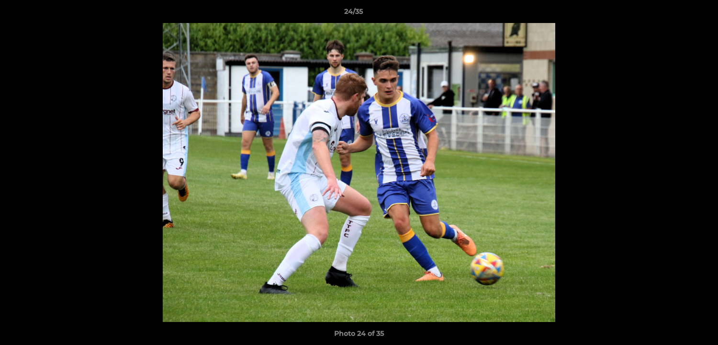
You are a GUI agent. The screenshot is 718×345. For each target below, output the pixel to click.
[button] (678, 14)
